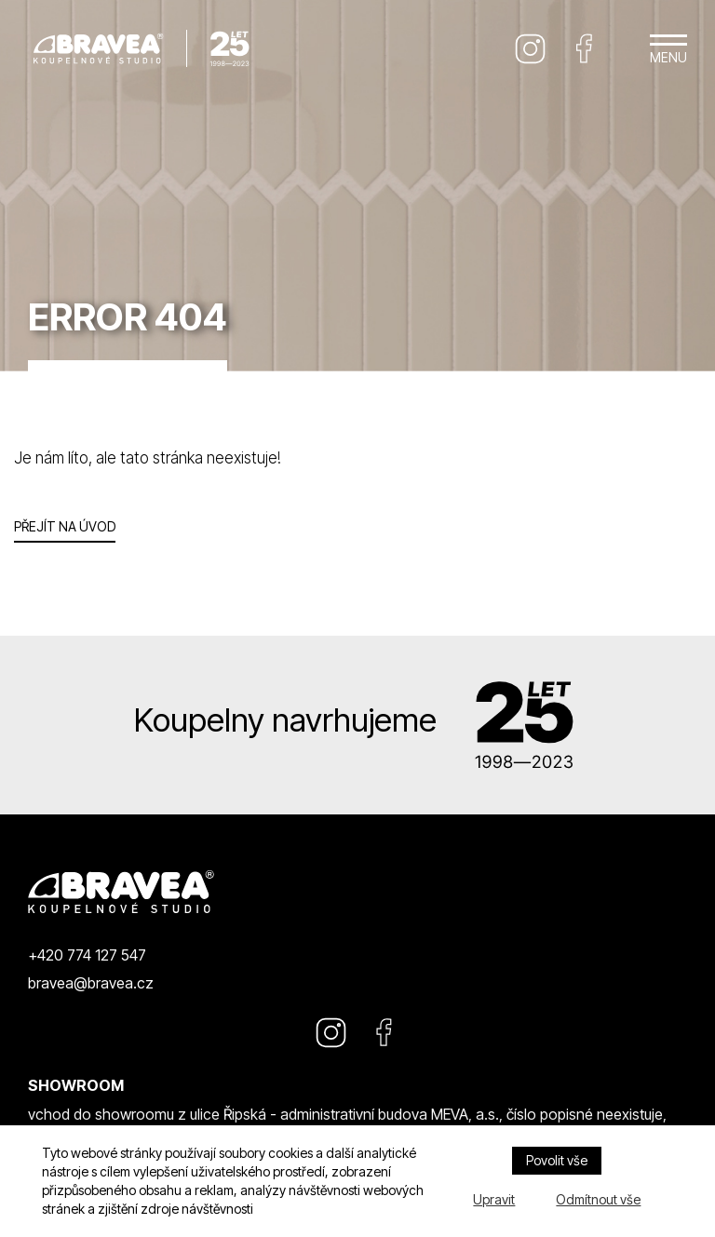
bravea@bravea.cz (91, 983)
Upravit (494, 1199)
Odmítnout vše (598, 1199)
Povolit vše (556, 1160)
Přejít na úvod (64, 526)
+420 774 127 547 (87, 955)
